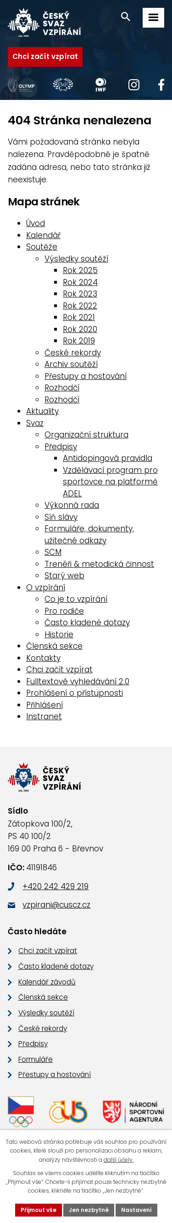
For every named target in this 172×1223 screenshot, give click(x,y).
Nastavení (136, 1210)
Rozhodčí (61, 387)
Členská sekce (54, 646)
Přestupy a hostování (85, 376)
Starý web (64, 575)
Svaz (35, 423)
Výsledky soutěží (76, 258)
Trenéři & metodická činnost (99, 564)
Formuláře (35, 1059)
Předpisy (60, 446)
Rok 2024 (80, 282)
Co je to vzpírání (75, 599)
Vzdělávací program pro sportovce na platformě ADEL (110, 482)
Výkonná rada (71, 505)
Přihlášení (44, 705)
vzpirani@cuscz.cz (56, 904)
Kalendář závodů (47, 982)
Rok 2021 (79, 317)
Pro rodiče (64, 611)
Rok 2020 (80, 329)
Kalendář (43, 235)
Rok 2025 (80, 270)
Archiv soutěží (71, 364)
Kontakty (43, 658)
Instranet (44, 716)
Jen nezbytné (89, 1210)
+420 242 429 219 (55, 886)
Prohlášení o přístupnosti (74, 693)
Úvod (35, 223)
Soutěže (41, 246)
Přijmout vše (38, 1210)
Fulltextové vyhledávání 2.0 (77, 681)
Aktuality (42, 411)
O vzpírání (45, 587)
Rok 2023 (80, 293)
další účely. (118, 1160)
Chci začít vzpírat (45, 56)
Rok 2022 (80, 305)
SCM (52, 552)
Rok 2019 (79, 340)
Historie (58, 634)
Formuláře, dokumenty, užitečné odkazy (89, 534)
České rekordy (72, 352)
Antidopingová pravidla (107, 458)
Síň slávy (61, 517)
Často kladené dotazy (87, 622)
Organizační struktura (86, 434)
